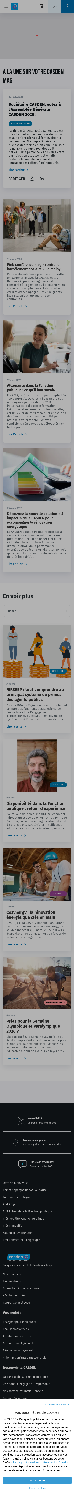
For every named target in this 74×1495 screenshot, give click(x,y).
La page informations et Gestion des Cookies (41, 1462)
